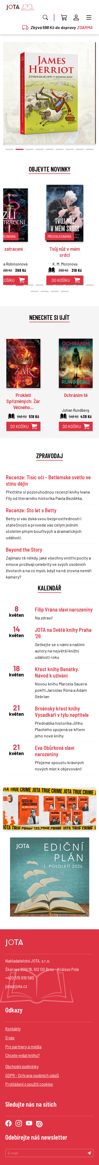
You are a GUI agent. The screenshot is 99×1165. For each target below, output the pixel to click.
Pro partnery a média (23, 1046)
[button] (9, 149)
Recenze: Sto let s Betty (31, 510)
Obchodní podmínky (22, 1066)
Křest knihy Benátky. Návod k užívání (57, 672)
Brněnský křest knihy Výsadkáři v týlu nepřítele (62, 711)
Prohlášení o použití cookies (29, 1084)
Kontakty (13, 1028)
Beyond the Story (24, 549)
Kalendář (49, 588)
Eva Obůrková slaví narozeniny (54, 751)
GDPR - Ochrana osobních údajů (32, 1075)
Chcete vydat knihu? (22, 1055)
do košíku (18, 280)
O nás (10, 1037)
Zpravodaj (49, 456)
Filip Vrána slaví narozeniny (64, 609)
